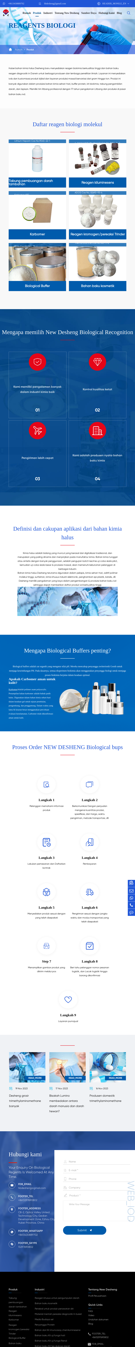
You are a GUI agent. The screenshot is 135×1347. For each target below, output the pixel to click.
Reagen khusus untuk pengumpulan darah (57, 1213)
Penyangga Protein (45, 1239)
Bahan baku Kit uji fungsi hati (50, 1250)
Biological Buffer (17, 1253)
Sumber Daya (88, 13)
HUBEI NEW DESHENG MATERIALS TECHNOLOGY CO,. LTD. (68, 1331)
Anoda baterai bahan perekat (50, 1282)
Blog (119, 13)
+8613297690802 (100, 1252)
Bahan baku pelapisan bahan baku (53, 1277)
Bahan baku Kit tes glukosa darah (52, 1261)
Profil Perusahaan (97, 1210)
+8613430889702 (16, 3)
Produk (37, 13)
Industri (47, 13)
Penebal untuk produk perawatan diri (54, 1223)
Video (91, 1230)
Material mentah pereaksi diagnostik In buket (58, 1229)
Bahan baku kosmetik (15, 1260)
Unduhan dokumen (98, 1234)
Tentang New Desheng (67, 13)
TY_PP (76, 1335)
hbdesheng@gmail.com (55, 3)
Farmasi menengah (45, 1271)
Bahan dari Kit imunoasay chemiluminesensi (57, 1245)
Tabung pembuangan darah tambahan (18, 1217)
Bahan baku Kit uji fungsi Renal (51, 1255)
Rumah (27, 13)
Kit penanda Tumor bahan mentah (53, 1266)
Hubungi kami (107, 13)
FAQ (90, 1226)
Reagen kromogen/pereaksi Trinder (19, 1244)
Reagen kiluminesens (15, 1228)
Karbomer (13, 692)
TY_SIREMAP (62, 1335)
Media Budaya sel (44, 1234)
